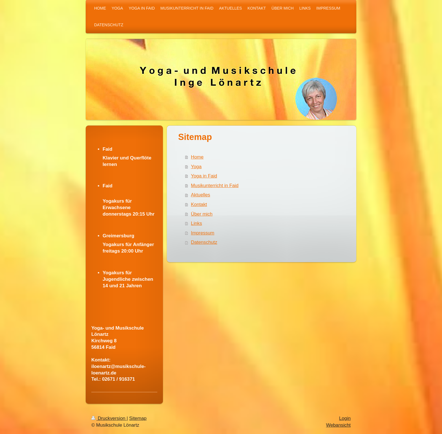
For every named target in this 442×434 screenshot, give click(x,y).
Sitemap (138, 418)
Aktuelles (200, 195)
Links (196, 223)
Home (197, 157)
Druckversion (109, 418)
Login (345, 418)
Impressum (202, 233)
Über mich (201, 214)
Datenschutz (204, 242)
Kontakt (199, 204)
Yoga (196, 166)
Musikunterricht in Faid (214, 185)
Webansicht (338, 425)
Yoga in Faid (204, 176)
